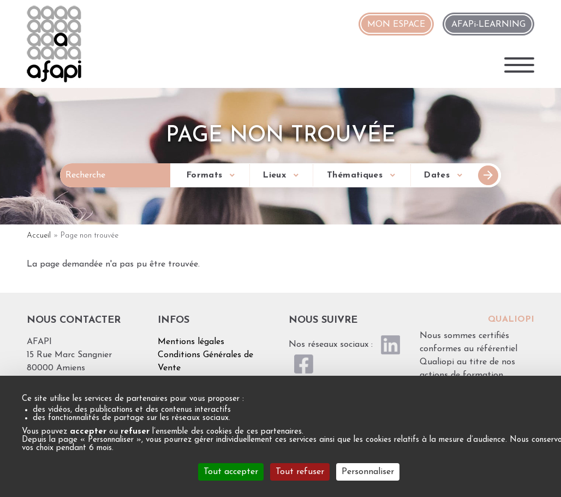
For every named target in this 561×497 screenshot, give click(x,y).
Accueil (39, 236)
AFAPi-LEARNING (488, 24)
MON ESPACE (396, 24)
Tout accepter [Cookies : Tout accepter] (231, 472)
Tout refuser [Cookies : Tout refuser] (300, 472)
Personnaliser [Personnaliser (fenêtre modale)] (368, 472)
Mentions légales (191, 342)
